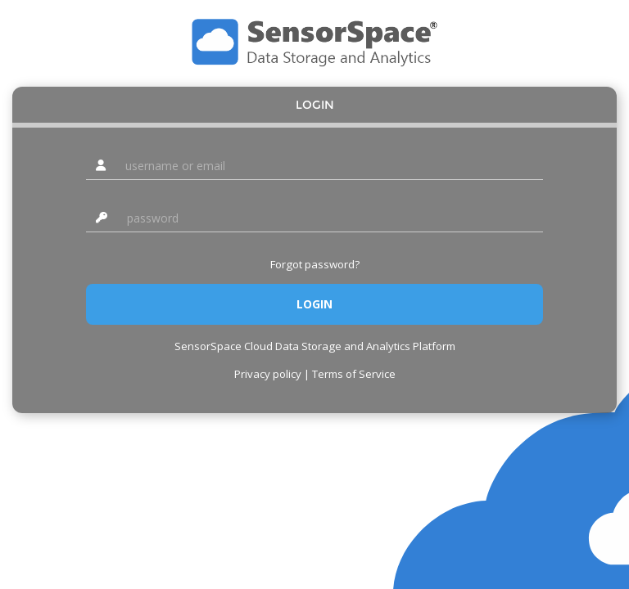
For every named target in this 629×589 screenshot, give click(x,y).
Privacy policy (267, 373)
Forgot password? (315, 264)
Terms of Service (354, 373)
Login (315, 104)
